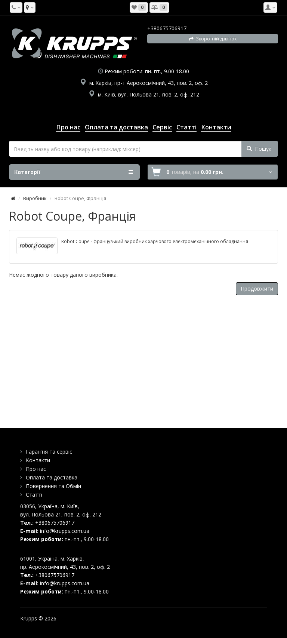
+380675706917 (166, 28)
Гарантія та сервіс (49, 451)
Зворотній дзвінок (213, 39)
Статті (34, 494)
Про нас (36, 468)
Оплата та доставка (51, 477)
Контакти (38, 460)
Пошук (259, 148)
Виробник (35, 198)
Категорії (73, 172)
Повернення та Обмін (53, 486)
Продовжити (257, 288)
